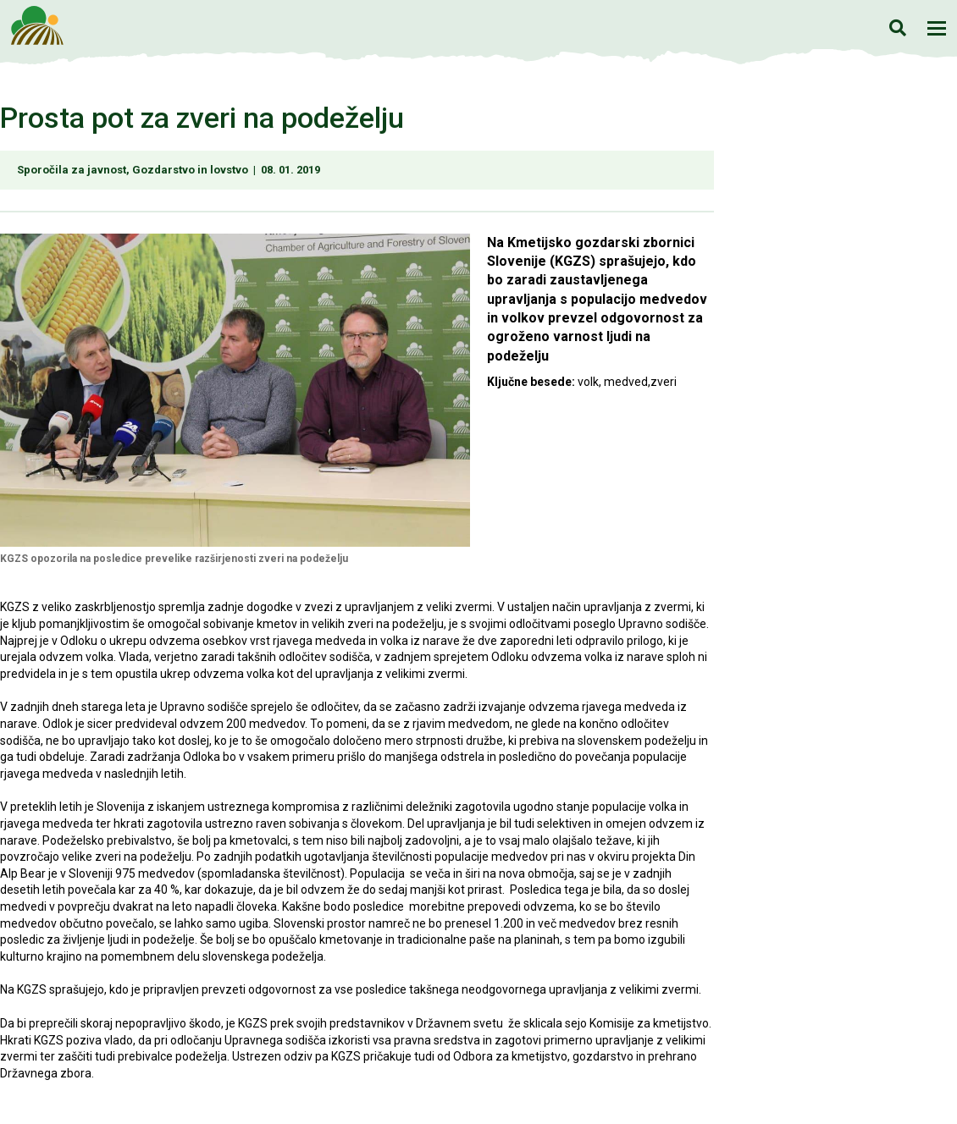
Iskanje (897, 27)
